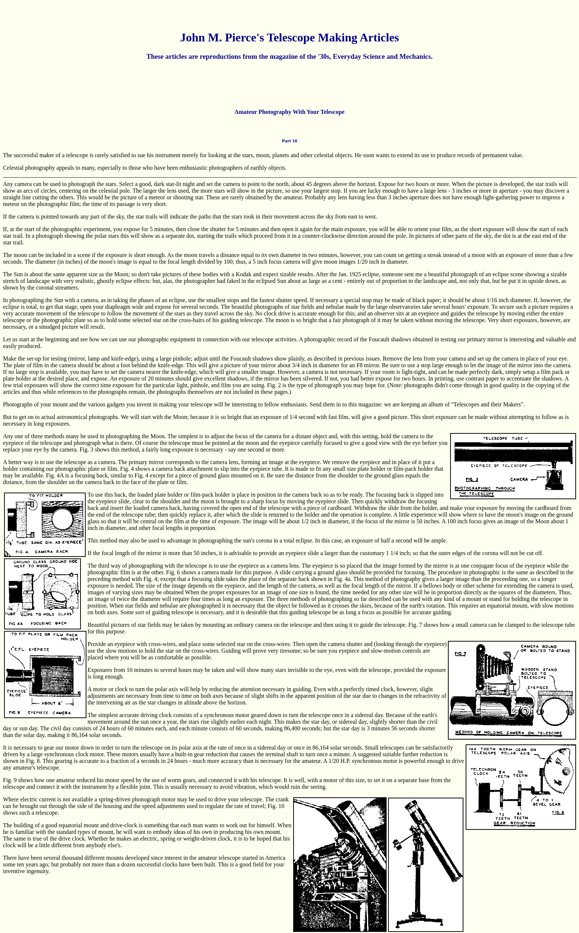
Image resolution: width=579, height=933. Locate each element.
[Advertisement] (289, 84)
